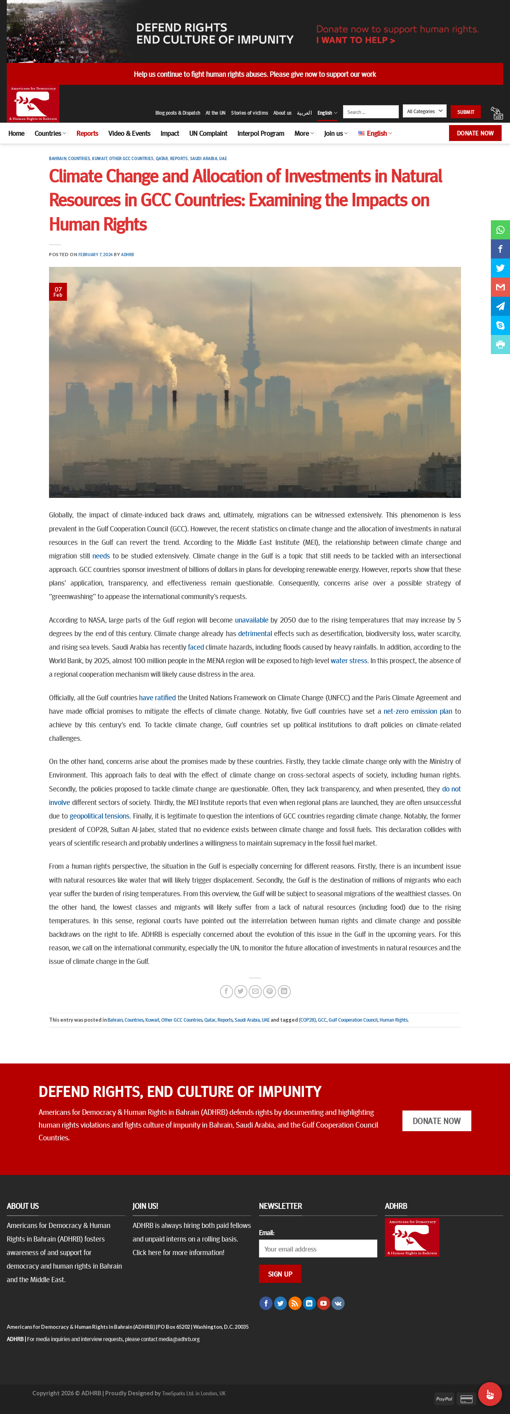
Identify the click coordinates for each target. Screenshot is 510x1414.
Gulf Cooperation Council (353, 1019)
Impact (170, 133)
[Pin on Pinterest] (269, 991)
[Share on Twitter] (240, 991)
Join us (336, 133)
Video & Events (129, 133)
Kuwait (99, 158)
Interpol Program (260, 133)
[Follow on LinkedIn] (309, 1303)
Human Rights (394, 1019)
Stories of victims (249, 112)
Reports (87, 133)
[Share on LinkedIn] (284, 991)
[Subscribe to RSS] (295, 1303)
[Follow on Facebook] (266, 1303)
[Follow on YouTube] (323, 1303)
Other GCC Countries (131, 158)
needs (101, 555)
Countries (50, 133)
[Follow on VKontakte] (338, 1303)
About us (282, 112)
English (327, 113)
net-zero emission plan (418, 710)
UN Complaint (208, 133)
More (304, 133)
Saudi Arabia (204, 158)
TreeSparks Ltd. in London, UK (194, 1393)
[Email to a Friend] (255, 991)
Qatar (162, 158)
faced (196, 646)
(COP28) (307, 1019)
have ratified (157, 697)
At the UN (216, 112)
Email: (266, 1232)
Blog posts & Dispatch (177, 112)
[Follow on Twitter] (280, 1303)
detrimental (255, 633)
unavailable (252, 619)
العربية (304, 112)
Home (16, 133)
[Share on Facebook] (226, 991)
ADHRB (127, 254)
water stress (349, 660)
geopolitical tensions (100, 815)
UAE (223, 158)
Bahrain (57, 158)
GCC (322, 1019)
